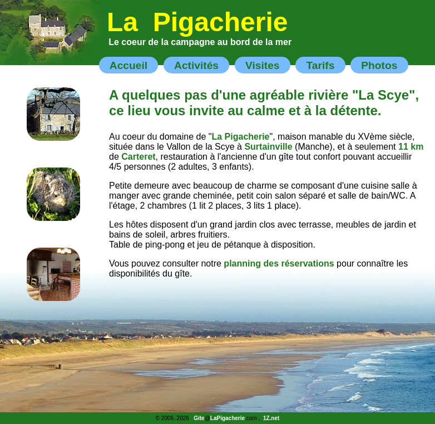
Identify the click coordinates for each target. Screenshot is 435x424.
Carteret (138, 156)
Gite (199, 418)
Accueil (128, 65)
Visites (262, 65)
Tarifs (320, 65)
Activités (196, 65)
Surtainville (268, 146)
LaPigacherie (227, 418)
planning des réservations (279, 263)
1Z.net (271, 418)
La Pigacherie (197, 22)
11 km (410, 146)
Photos (379, 65)
